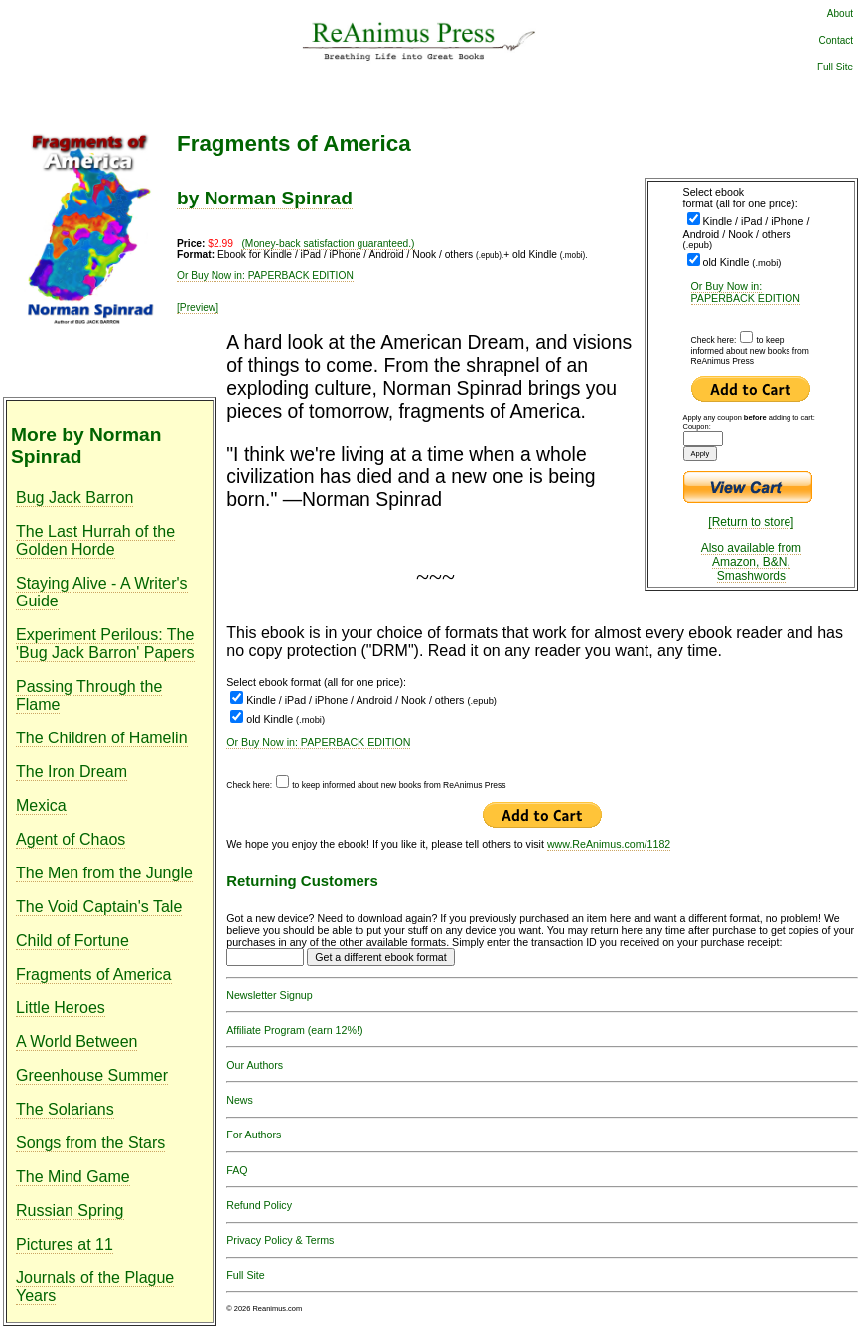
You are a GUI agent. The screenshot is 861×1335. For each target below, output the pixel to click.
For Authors (253, 1134)
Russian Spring (70, 1210)
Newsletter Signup (269, 995)
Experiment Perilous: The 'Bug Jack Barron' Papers (105, 643)
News (239, 1100)
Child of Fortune (72, 940)
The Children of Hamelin (102, 738)
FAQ (236, 1170)
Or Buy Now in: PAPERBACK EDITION (746, 292)
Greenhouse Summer (92, 1075)
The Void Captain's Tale (99, 906)
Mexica (41, 805)
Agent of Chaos (70, 839)
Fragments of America (94, 974)
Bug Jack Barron (74, 497)
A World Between (76, 1041)
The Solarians (65, 1109)
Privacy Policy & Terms (280, 1240)
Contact (836, 40)
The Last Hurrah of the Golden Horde (95, 540)
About (840, 13)
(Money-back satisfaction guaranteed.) (327, 243)
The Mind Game (73, 1176)
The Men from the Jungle (104, 873)
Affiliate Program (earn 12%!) (294, 1030)
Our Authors (254, 1065)
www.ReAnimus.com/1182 (608, 844)
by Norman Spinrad (265, 198)
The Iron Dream (71, 771)
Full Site (835, 67)
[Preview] (197, 307)
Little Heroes (60, 1008)
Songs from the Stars (90, 1143)
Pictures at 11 (64, 1244)
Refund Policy (259, 1205)
